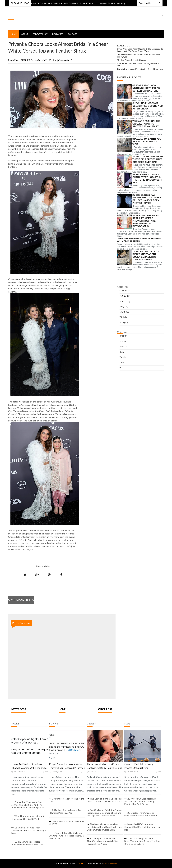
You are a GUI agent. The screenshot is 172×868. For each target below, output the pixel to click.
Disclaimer (57, 34)
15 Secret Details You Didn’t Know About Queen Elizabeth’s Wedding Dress (146, 255)
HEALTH (125, 301)
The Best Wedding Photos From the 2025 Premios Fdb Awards (138, 56)
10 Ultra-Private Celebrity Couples (131, 60)
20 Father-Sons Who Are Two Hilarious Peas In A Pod (65, 811)
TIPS (123, 317)
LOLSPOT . (82, 863)
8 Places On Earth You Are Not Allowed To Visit (146, 142)
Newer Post (18, 709)
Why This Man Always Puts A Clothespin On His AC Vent (27, 817)
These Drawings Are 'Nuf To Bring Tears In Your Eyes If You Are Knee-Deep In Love (142, 841)
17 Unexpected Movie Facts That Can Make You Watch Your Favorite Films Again (103, 841)
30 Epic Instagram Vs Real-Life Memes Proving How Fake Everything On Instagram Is (145, 220)
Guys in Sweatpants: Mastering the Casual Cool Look (140, 69)
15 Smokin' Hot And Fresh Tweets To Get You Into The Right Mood (29, 830)
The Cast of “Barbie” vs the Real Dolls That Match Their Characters (104, 800)
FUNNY (125, 296)
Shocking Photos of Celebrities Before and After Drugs (147, 106)
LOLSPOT (13, 16)
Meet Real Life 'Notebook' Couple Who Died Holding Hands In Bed (142, 827)
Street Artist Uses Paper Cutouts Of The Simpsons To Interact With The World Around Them (51, 3)
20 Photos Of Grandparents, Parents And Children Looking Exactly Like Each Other (140, 801)
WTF (124, 322)
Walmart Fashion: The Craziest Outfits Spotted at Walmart (146, 124)
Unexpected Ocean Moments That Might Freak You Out (139, 64)
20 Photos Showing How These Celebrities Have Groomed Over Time (147, 159)
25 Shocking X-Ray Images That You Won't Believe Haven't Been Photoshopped (146, 199)
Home (14, 34)
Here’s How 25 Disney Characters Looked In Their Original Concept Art (147, 178)
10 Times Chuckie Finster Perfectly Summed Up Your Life (27, 843)
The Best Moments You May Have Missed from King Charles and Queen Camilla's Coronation (104, 827)
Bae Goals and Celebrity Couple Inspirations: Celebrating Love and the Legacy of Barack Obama (104, 813)
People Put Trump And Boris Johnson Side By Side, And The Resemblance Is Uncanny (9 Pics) (27, 805)
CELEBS (125, 291)
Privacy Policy (40, 34)
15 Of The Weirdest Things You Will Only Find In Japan (139, 240)
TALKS (125, 312)
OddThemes (110, 863)
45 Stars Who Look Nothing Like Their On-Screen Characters (146, 88)
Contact (72, 34)
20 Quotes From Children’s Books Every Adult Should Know (140, 814)
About (24, 34)
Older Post (105, 709)
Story (124, 307)
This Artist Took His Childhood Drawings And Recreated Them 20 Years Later (66, 836)
